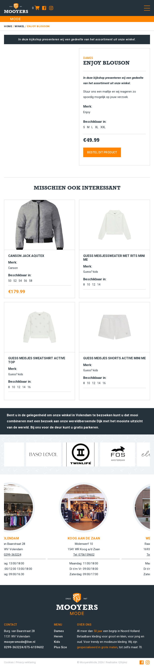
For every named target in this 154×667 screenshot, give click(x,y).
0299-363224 (13, 647)
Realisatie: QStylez (116, 662)
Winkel (20, 26)
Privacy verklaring (26, 662)
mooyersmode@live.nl (19, 642)
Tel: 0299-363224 (40, 554)
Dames (59, 631)
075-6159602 (34, 647)
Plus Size (60, 647)
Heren (58, 636)
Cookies (9, 662)
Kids (57, 642)
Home (8, 26)
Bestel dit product (102, 152)
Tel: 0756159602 (114, 554)
